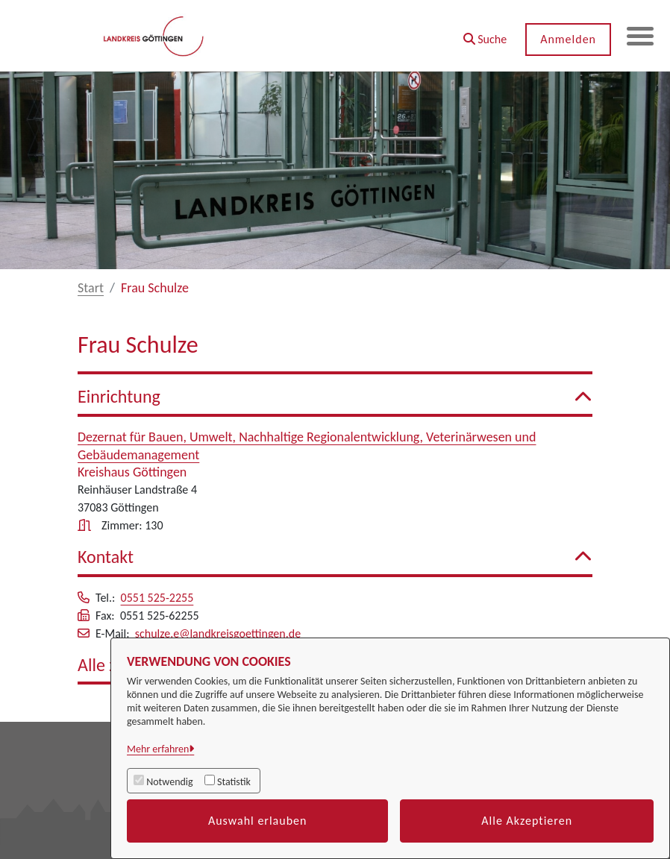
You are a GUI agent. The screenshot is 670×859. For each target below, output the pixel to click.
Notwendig (169, 781)
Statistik (234, 781)
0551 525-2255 (157, 598)
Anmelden (565, 39)
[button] (481, 34)
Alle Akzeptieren (526, 821)
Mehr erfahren (158, 749)
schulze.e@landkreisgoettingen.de (218, 633)
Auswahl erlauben (257, 821)
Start (91, 288)
